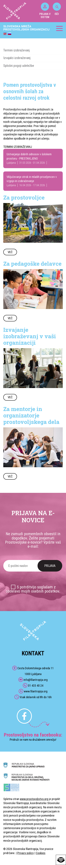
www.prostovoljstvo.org (34, 799)
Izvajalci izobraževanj (16, 58)
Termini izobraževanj (16, 50)
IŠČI (57, 9)
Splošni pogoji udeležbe (18, 66)
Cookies (40, 853)
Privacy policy (25, 853)
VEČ (10, 252)
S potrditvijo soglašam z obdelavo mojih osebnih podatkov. (33, 589)
